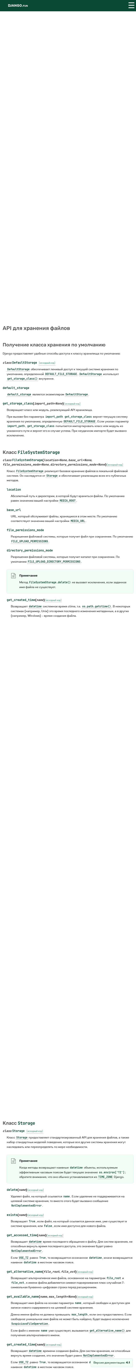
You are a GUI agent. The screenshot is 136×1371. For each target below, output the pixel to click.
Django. (18, 5)
